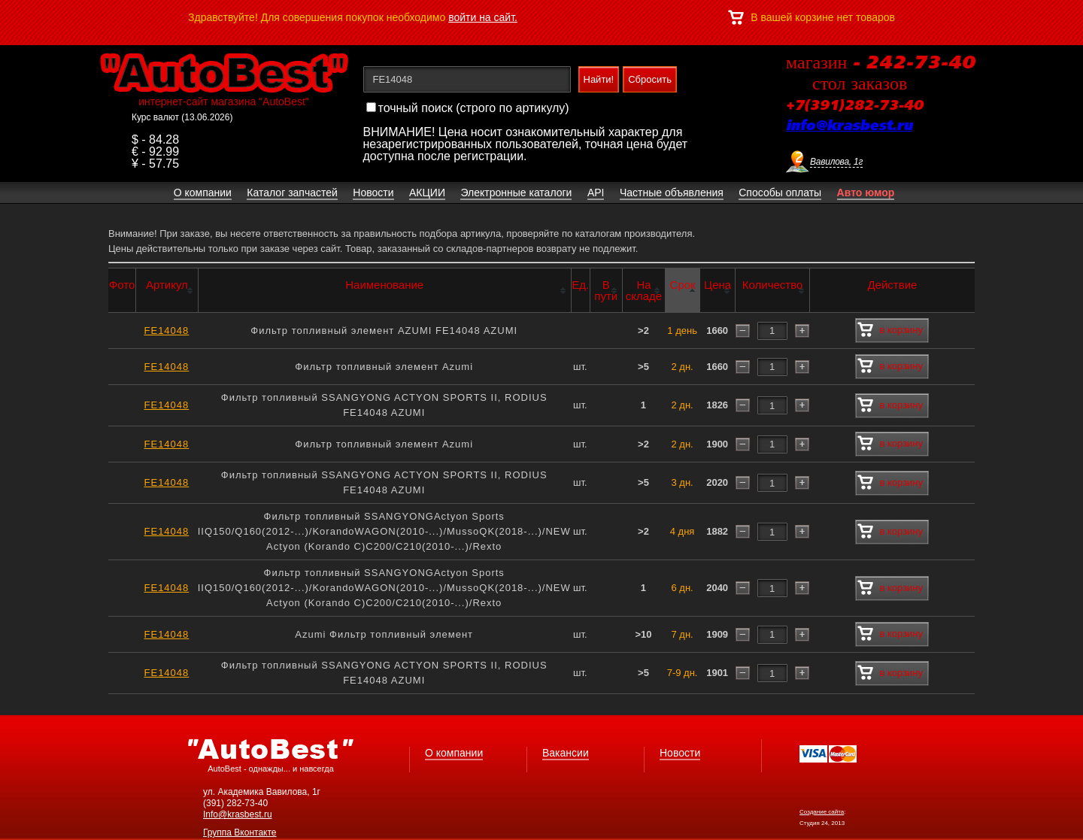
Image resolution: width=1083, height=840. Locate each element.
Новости (680, 753)
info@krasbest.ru (849, 126)
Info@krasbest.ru (237, 814)
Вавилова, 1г (836, 161)
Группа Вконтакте (240, 832)
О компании (454, 753)
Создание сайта (821, 811)
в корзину (890, 330)
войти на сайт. (482, 17)
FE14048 (167, 330)
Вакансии (565, 753)
